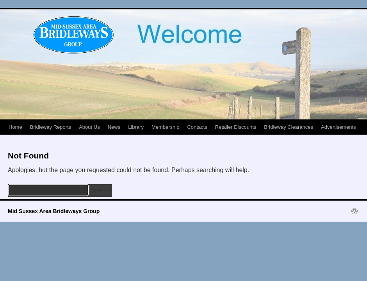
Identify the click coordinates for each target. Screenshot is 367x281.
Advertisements (338, 127)
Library (136, 127)
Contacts (197, 127)
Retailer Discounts (236, 127)
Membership (165, 127)
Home (15, 127)
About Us (89, 127)
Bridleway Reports (50, 127)
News (114, 127)
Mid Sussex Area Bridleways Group (54, 211)
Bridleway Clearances (288, 127)
